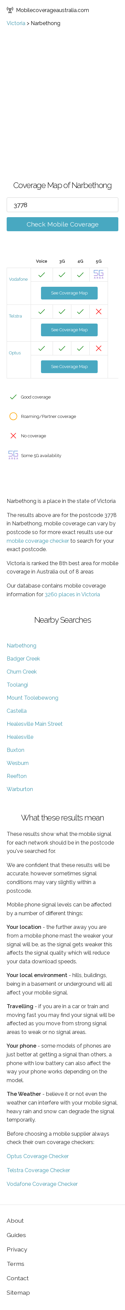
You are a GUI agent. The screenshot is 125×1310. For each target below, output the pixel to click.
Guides (16, 1234)
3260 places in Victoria (72, 594)
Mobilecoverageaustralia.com (48, 10)
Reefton (17, 776)
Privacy (17, 1249)
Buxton (15, 750)
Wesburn (18, 763)
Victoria (16, 23)
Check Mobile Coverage (63, 224)
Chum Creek (22, 672)
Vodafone (18, 279)
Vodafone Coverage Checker (42, 1184)
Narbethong (21, 645)
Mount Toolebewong (32, 698)
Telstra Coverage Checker (38, 1170)
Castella (17, 711)
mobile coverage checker (38, 541)
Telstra (15, 316)
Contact (18, 1278)
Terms (15, 1263)
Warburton (20, 789)
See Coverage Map (69, 292)
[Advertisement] (62, 92)
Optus (15, 352)
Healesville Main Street (35, 724)
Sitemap (18, 1292)
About (15, 1220)
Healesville (20, 737)
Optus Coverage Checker (38, 1156)
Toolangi (17, 685)
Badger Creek (23, 659)
